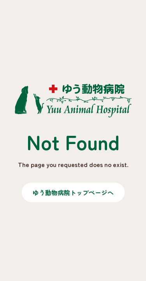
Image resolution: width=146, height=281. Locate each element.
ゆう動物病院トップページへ (73, 192)
